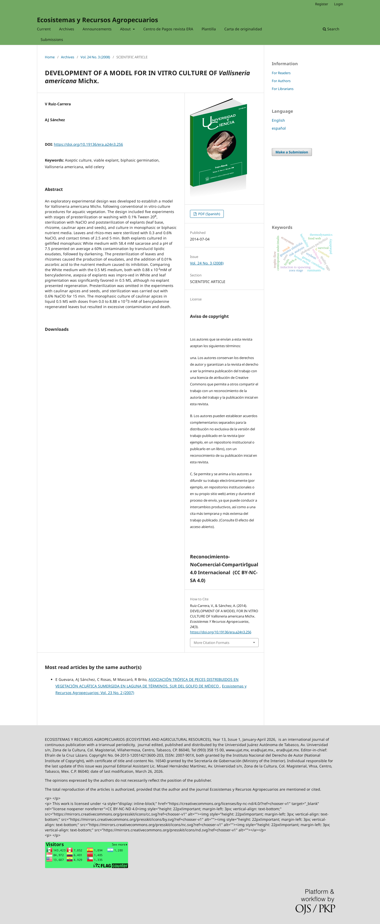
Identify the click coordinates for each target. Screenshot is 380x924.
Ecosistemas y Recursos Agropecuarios (97, 19)
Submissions (52, 39)
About (126, 28)
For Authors (281, 80)
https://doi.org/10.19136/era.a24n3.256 (88, 144)
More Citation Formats (211, 642)
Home (50, 57)
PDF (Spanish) (208, 213)
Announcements (97, 28)
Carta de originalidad (243, 28)
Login (338, 4)
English (278, 120)
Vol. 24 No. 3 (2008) (95, 57)
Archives (66, 28)
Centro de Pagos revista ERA (168, 28)
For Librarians (282, 88)
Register (321, 4)
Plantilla (209, 28)
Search (331, 28)
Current (44, 28)
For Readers (281, 72)
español (279, 128)
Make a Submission (292, 152)
